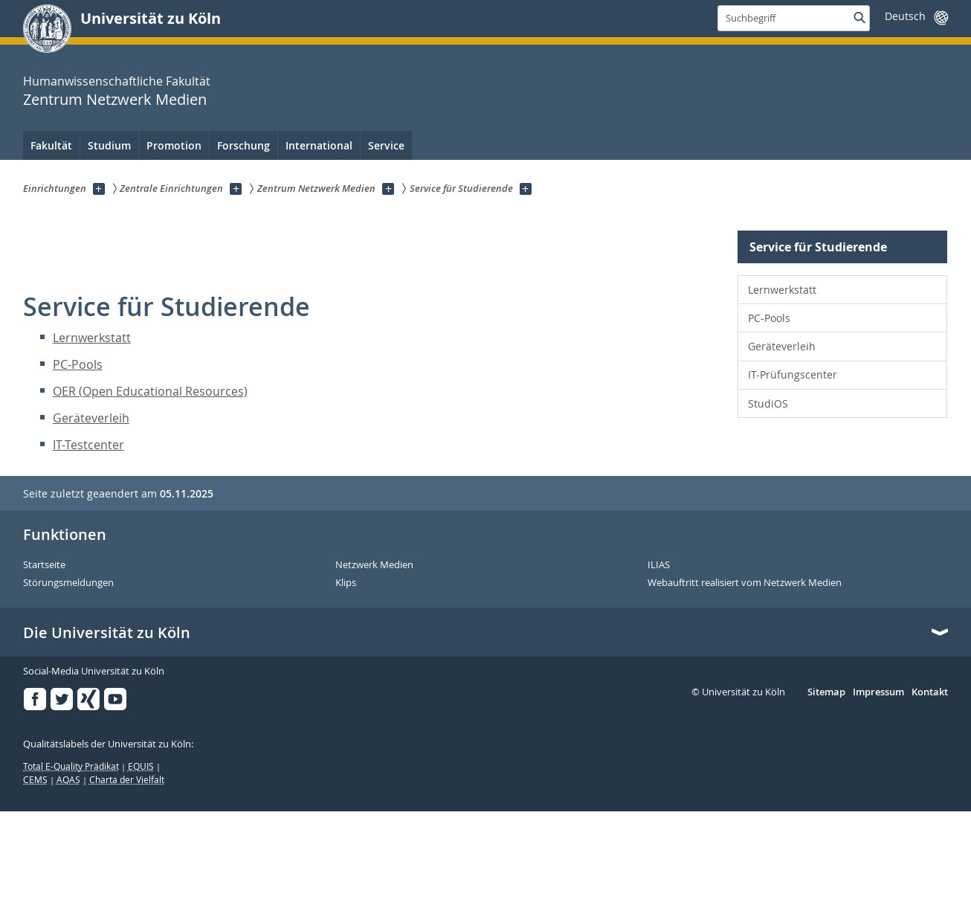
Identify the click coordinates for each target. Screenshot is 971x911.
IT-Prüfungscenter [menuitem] (792, 374)
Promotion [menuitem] (173, 145)
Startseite (44, 565)
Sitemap (826, 692)
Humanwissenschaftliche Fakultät (116, 81)
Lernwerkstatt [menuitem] (782, 290)
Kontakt (930, 692)
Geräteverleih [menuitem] (782, 346)
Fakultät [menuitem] (51, 145)
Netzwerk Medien (374, 565)
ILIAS (659, 565)
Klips (345, 583)
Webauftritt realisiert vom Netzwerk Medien (745, 583)
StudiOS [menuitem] (768, 403)
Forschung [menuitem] (243, 145)
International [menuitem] (319, 145)
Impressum (878, 692)
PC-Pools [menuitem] (769, 318)
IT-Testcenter (88, 445)
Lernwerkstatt (92, 337)
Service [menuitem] (386, 145)
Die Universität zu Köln (106, 633)
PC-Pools (78, 364)
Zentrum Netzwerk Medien (115, 99)
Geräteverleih (91, 418)
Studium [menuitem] (109, 145)
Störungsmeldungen (68, 583)
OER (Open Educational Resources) (150, 391)
